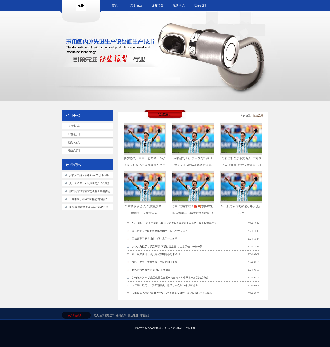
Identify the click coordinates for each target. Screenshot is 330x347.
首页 (115, 5)
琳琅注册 (145, 315)
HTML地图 (189, 327)
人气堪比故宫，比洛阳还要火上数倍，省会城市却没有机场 (165, 285)
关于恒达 (136, 5)
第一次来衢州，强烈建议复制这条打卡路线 (156, 254)
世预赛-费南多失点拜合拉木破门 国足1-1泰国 (94, 207)
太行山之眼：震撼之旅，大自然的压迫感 (154, 262)
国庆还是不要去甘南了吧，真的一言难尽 (154, 238)
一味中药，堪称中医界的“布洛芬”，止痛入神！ (95, 199)
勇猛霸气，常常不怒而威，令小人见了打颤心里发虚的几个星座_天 (144, 165)
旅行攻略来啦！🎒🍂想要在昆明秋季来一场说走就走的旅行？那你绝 (193, 213)
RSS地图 (177, 327)
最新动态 (179, 5)
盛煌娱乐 (121, 315)
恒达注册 (258, 115)
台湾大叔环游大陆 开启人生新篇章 (151, 269)
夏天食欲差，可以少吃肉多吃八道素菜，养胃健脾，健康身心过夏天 (107, 183)
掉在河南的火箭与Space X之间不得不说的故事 (95, 175)
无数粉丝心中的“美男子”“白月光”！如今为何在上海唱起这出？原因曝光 (172, 293)
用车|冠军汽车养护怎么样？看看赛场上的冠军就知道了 (99, 191)
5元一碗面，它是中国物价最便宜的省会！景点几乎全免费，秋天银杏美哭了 (174, 223)
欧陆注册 (99, 315)
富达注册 (133, 315)
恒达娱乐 (109, 315)
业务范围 (157, 5)
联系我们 (200, 5)
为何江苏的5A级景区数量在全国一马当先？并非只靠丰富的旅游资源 (170, 277)
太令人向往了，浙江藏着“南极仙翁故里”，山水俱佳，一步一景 (167, 246)
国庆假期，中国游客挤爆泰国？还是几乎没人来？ (160, 231)
